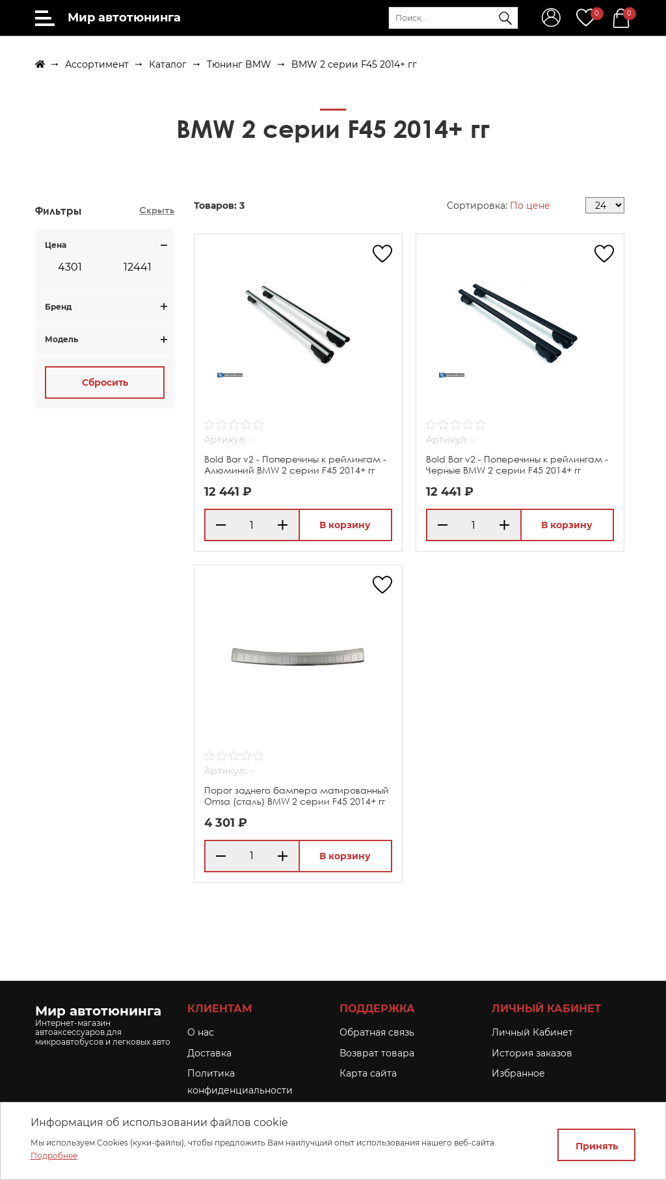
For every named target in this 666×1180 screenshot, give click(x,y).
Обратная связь (377, 1032)
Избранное (518, 1073)
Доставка (209, 1053)
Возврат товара (377, 1053)
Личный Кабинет (532, 1032)
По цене (530, 205)
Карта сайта (368, 1073)
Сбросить (105, 382)
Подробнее (54, 1155)
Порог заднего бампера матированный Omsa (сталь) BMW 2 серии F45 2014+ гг (296, 795)
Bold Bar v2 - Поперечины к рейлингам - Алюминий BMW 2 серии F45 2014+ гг (295, 464)
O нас (200, 1032)
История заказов (532, 1053)
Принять (597, 1146)
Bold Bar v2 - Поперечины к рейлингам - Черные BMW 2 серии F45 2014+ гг (517, 464)
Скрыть (156, 209)
